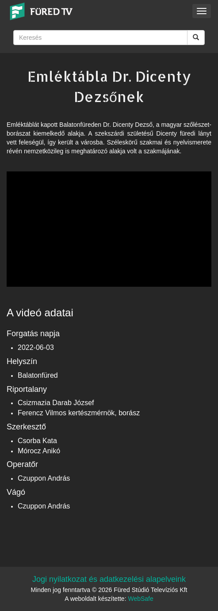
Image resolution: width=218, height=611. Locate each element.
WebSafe (140, 598)
